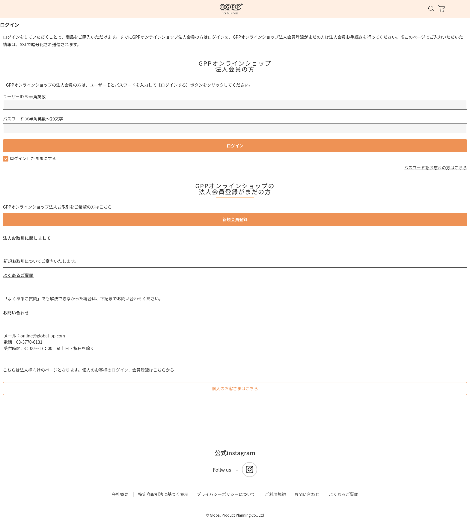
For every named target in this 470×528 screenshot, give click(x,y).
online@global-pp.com (42, 336)
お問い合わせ (307, 494)
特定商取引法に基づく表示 (163, 494)
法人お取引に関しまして (27, 238)
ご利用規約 (275, 494)
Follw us (222, 469)
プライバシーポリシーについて (226, 494)
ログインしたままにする (29, 158)
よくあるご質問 (18, 275)
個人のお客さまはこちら (235, 388)
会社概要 (120, 494)
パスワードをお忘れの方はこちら (435, 168)
